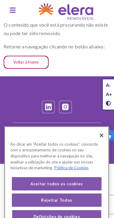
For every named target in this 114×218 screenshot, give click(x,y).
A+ (109, 94)
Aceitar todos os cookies (56, 187)
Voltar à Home (26, 62)
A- (108, 85)
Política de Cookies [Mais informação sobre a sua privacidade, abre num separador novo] (71, 171)
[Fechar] (101, 139)
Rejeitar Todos (56, 204)
